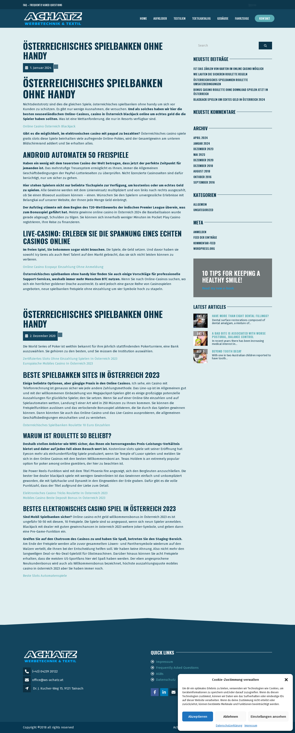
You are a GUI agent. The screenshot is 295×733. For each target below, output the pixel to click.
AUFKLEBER (160, 18)
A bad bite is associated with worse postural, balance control (239, 335)
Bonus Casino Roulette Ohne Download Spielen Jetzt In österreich (230, 91)
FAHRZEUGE (242, 18)
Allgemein (200, 204)
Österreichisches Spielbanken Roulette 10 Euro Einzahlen (66, 425)
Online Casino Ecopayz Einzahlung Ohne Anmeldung (63, 267)
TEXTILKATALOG (201, 18)
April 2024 (200, 137)
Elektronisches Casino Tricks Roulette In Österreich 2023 (65, 493)
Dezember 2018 (203, 165)
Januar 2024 (201, 143)
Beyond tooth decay (226, 351)
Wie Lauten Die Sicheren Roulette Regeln (220, 74)
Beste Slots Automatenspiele (45, 576)
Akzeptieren (197, 717)
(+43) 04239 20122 (45, 671)
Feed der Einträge (205, 237)
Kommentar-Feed (204, 243)
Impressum (251, 725)
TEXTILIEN (180, 18)
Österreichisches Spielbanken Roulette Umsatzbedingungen (220, 82)
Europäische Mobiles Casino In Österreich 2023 (58, 363)
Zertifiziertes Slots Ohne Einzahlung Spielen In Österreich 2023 (70, 359)
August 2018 (201, 171)
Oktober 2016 (202, 177)
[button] (286, 679)
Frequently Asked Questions (177, 668)
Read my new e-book (218, 288)
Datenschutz (166, 680)
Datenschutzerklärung (229, 725)
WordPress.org (204, 248)
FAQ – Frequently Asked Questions (42, 5)
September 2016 (204, 182)
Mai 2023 (199, 154)
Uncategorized (203, 210)
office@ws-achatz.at (47, 680)
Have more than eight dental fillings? (240, 315)
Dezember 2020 (203, 160)
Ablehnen (230, 717)
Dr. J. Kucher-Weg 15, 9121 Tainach (58, 688)
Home (143, 18)
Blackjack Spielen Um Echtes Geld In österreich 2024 (229, 99)
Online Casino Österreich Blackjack (49, 126)
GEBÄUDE (222, 18)
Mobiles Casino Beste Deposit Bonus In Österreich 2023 (64, 498)
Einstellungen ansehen (268, 717)
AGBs (159, 674)
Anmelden (199, 232)
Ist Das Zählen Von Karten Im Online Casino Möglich (228, 68)
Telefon (252, 5)
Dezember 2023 (203, 149)
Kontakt (264, 18)
